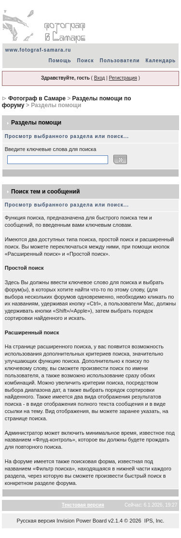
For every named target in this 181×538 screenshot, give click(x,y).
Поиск (85, 60)
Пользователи (120, 60)
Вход (99, 78)
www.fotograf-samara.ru (38, 50)
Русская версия (36, 521)
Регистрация (123, 78)
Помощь (59, 60)
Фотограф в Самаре (37, 98)
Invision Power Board (81, 521)
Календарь (160, 60)
